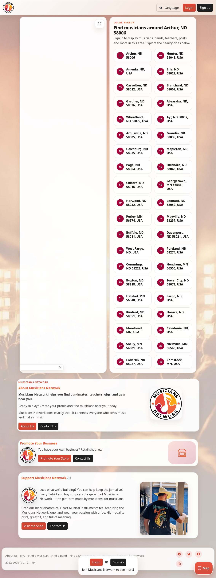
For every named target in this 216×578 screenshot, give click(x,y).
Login (189, 8)
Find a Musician (38, 555)
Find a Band (59, 555)
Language (169, 7)
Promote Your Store (55, 458)
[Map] (203, 568)
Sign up (205, 8)
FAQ (23, 555)
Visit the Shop (34, 526)
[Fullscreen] (99, 23)
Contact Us (48, 426)
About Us (27, 426)
